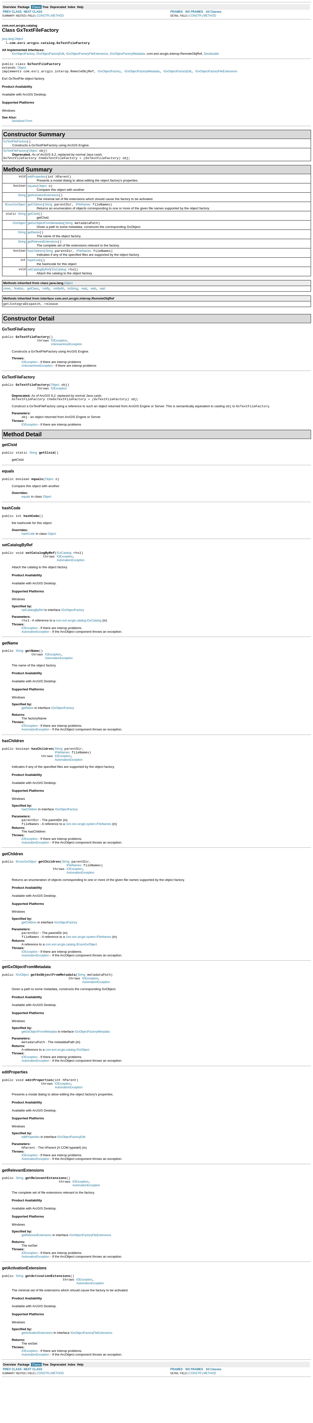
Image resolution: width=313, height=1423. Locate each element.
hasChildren (35, 262)
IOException (59, 356)
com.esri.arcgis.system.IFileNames (88, 854)
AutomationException (70, 584)
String (22, 201)
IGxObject (19, 231)
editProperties (37, 181)
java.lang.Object (12, 39)
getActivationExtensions (43, 201)
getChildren (35, 212)
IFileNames (83, 212)
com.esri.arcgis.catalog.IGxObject (67, 1086)
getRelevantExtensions (43, 252)
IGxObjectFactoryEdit (50, 53)
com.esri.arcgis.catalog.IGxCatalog (78, 644)
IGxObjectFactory (23, 53)
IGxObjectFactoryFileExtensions (87, 53)
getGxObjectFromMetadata (45, 232)
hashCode (34, 272)
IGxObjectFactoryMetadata (127, 53)
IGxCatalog (59, 282)
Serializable (211, 53)
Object (22, 69)
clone (6, 301)
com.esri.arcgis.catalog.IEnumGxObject (71, 978)
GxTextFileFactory (15, 144)
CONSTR (43, 15)
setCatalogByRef (39, 282)
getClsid (33, 222)
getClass (33, 301)
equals (32, 191)
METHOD (57, 15)
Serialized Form (22, 123)
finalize (18, 301)
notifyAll (58, 301)
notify (46, 301)
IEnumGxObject (15, 211)
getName (34, 242)
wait (84, 301)
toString (72, 301)
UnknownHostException (66, 360)
